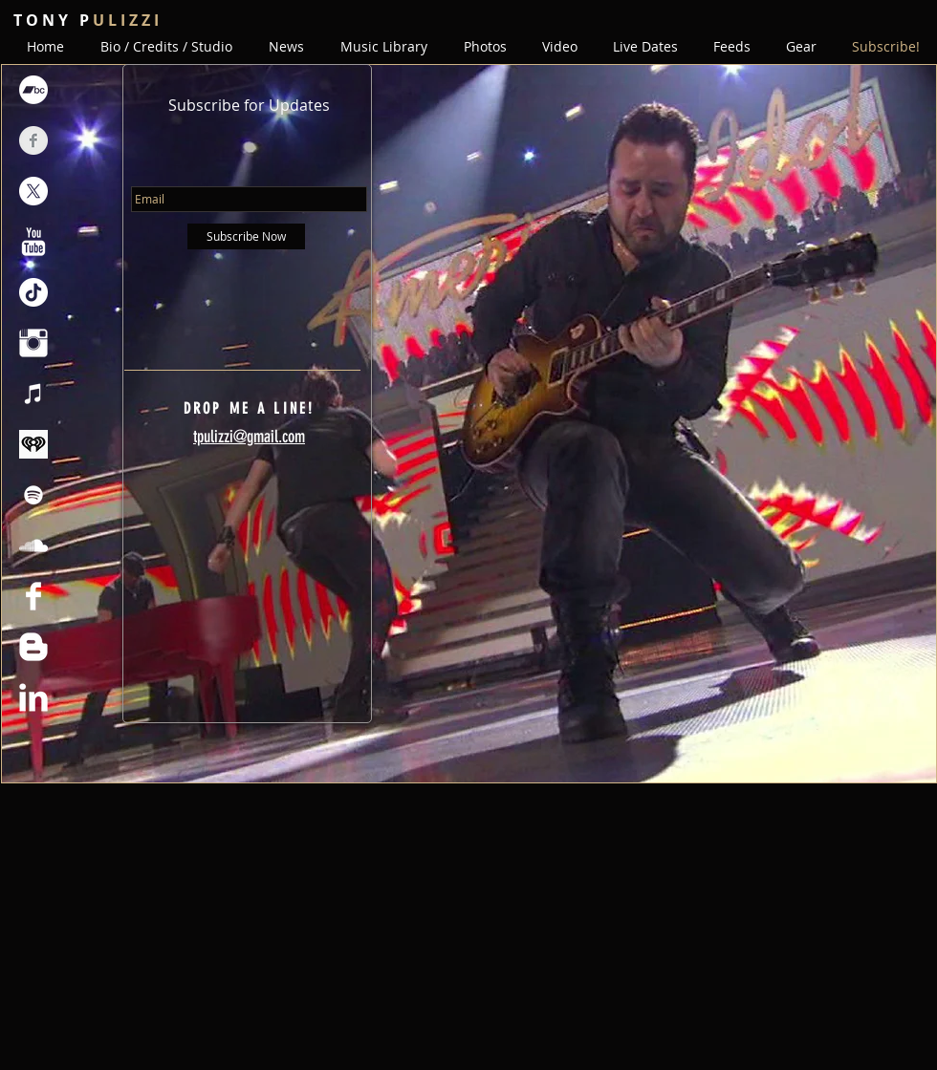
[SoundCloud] (33, 545)
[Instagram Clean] (33, 343)
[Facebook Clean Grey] (33, 140)
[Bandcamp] (33, 89)
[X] (33, 191)
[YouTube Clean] (33, 241)
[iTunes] (33, 393)
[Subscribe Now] (246, 236)
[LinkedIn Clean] (33, 697)
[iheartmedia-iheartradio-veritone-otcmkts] (33, 444)
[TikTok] (33, 292)
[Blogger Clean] (33, 646)
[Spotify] (33, 495)
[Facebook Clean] (33, 596)
